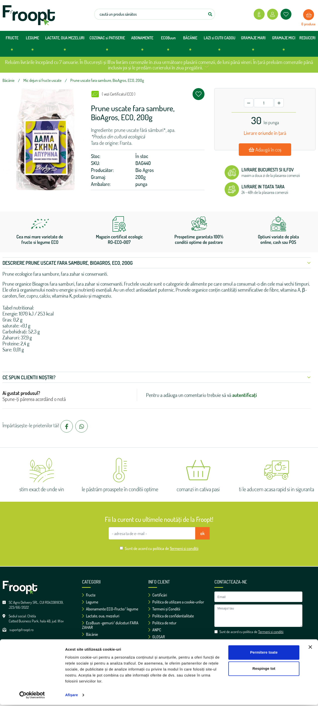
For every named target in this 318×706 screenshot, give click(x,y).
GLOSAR (156, 636)
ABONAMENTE (142, 45)
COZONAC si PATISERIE (107, 45)
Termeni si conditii (184, 548)
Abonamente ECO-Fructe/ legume (110, 608)
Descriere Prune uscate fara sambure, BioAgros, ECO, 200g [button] (156, 263)
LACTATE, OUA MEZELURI (64, 45)
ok (202, 533)
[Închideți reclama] (310, 648)
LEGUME (32, 45)
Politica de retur (162, 622)
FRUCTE (12, 45)
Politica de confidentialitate (171, 615)
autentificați (244, 395)
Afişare (71, 696)
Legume (90, 601)
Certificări (157, 595)
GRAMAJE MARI (253, 45)
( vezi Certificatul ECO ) (118, 94)
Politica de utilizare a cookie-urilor (176, 601)
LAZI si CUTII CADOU (219, 45)
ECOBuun (168, 45)
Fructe (88, 595)
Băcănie (90, 634)
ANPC (154, 629)
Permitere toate (264, 654)
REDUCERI (307, 37)
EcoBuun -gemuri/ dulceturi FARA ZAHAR (110, 625)
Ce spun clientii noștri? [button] (156, 377)
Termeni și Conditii (164, 608)
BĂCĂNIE (190, 45)
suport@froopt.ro (21, 629)
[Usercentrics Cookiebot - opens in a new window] (32, 696)
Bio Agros (144, 170)
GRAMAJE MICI (283, 45)
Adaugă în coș (265, 149)
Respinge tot (263, 670)
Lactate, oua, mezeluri (100, 615)
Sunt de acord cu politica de (161, 548)
